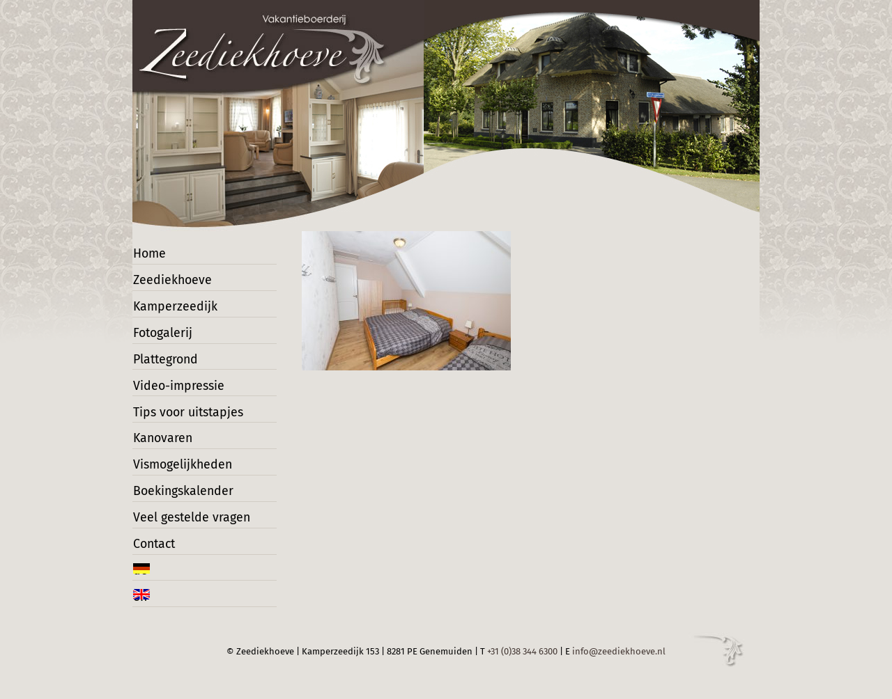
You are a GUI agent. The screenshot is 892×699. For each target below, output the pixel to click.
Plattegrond (166, 364)
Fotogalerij (164, 336)
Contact (158, 555)
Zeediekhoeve (172, 281)
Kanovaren (164, 446)
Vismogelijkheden (180, 473)
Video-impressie (177, 391)
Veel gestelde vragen (187, 528)
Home (154, 254)
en (146, 610)
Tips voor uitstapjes (185, 418)
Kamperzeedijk (173, 309)
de (146, 583)
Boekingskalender (180, 501)
